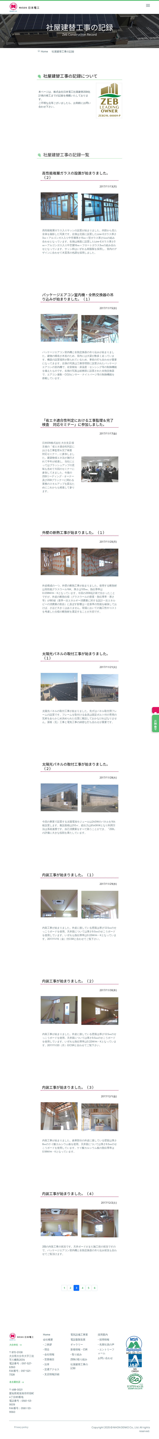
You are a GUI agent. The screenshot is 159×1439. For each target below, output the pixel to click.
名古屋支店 (16, 1383)
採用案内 (103, 1336)
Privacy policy (21, 1428)
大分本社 (15, 1346)
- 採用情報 (103, 1341)
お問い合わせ (105, 1359)
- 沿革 (46, 1366)
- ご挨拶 (47, 1346)
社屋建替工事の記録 (63, 51)
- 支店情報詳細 (51, 1375)
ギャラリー (76, 1346)
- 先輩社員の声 (106, 1346)
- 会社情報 (48, 1356)
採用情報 (155, 710)
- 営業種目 (48, 1361)
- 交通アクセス (51, 1371)
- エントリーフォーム (106, 1352)
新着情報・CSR (78, 1351)
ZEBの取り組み (78, 1361)
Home (43, 51)
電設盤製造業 (77, 1341)
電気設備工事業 (79, 1336)
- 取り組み (76, 1356)
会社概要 (48, 1341)
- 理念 (46, 1351)
